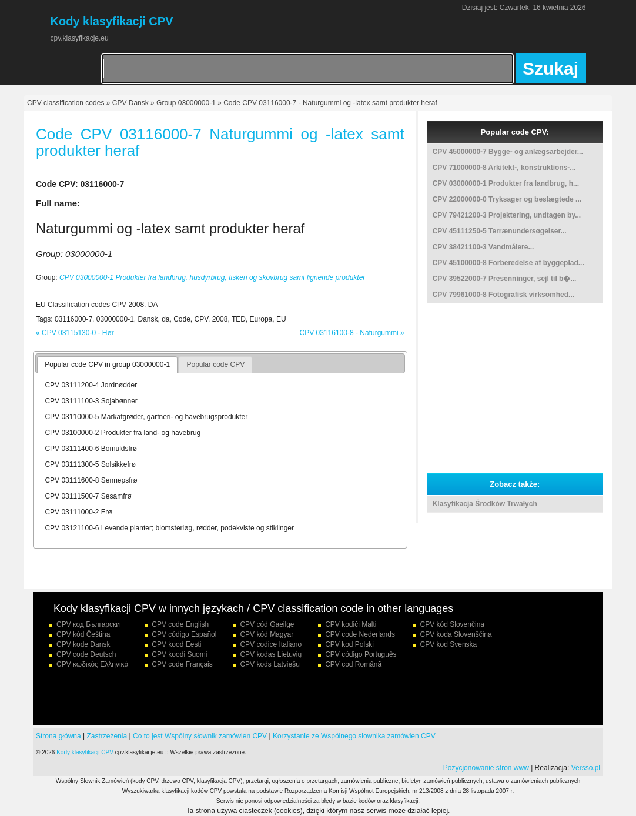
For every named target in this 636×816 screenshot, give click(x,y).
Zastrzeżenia (107, 736)
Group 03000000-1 (186, 103)
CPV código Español (184, 634)
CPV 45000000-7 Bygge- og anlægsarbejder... (508, 152)
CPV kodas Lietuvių (271, 654)
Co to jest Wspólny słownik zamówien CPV (200, 736)
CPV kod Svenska (448, 644)
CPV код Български (88, 624)
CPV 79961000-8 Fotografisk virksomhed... (503, 294)
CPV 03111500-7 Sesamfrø (88, 496)
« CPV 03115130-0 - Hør (75, 333)
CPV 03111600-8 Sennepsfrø (91, 480)
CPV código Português (360, 654)
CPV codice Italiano (271, 644)
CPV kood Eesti (176, 644)
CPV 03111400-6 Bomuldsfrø (91, 448)
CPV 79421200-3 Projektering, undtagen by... (507, 215)
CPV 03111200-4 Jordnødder (91, 385)
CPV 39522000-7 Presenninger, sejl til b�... (505, 279)
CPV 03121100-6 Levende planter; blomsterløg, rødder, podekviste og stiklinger (169, 528)
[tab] (107, 365)
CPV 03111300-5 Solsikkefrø (90, 464)
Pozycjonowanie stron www (486, 768)
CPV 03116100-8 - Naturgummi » (352, 333)
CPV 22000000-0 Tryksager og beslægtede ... (507, 199)
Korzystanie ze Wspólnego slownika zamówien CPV (354, 736)
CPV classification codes (65, 103)
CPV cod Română (353, 664)
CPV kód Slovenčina (452, 624)
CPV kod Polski (349, 644)
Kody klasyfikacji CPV (84, 752)
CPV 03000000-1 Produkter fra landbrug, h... (506, 183)
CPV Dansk (130, 103)
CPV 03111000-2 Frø (78, 512)
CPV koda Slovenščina (456, 634)
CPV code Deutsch (86, 654)
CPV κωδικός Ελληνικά (92, 664)
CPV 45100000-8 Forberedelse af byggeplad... (508, 263)
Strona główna (58, 736)
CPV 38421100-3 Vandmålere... (483, 247)
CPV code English (180, 624)
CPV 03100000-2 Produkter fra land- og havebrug (122, 433)
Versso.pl (585, 768)
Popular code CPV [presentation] (215, 364)
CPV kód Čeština (83, 634)
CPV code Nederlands (360, 634)
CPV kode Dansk (83, 644)
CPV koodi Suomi (179, 654)
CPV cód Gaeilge (267, 624)
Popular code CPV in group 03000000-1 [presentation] (107, 364)
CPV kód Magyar (266, 634)
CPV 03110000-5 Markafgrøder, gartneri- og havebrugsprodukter (146, 417)
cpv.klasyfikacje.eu (80, 38)
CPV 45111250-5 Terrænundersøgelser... (500, 231)
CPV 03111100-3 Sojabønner (91, 401)
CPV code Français (182, 664)
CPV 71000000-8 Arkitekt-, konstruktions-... (504, 167)
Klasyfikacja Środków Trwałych (485, 504)
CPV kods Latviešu (269, 664)
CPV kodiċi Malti (350, 624)
